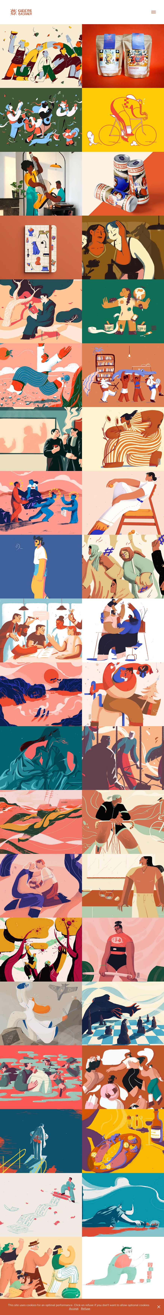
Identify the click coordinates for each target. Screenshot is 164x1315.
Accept (73, 1308)
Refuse (85, 1308)
